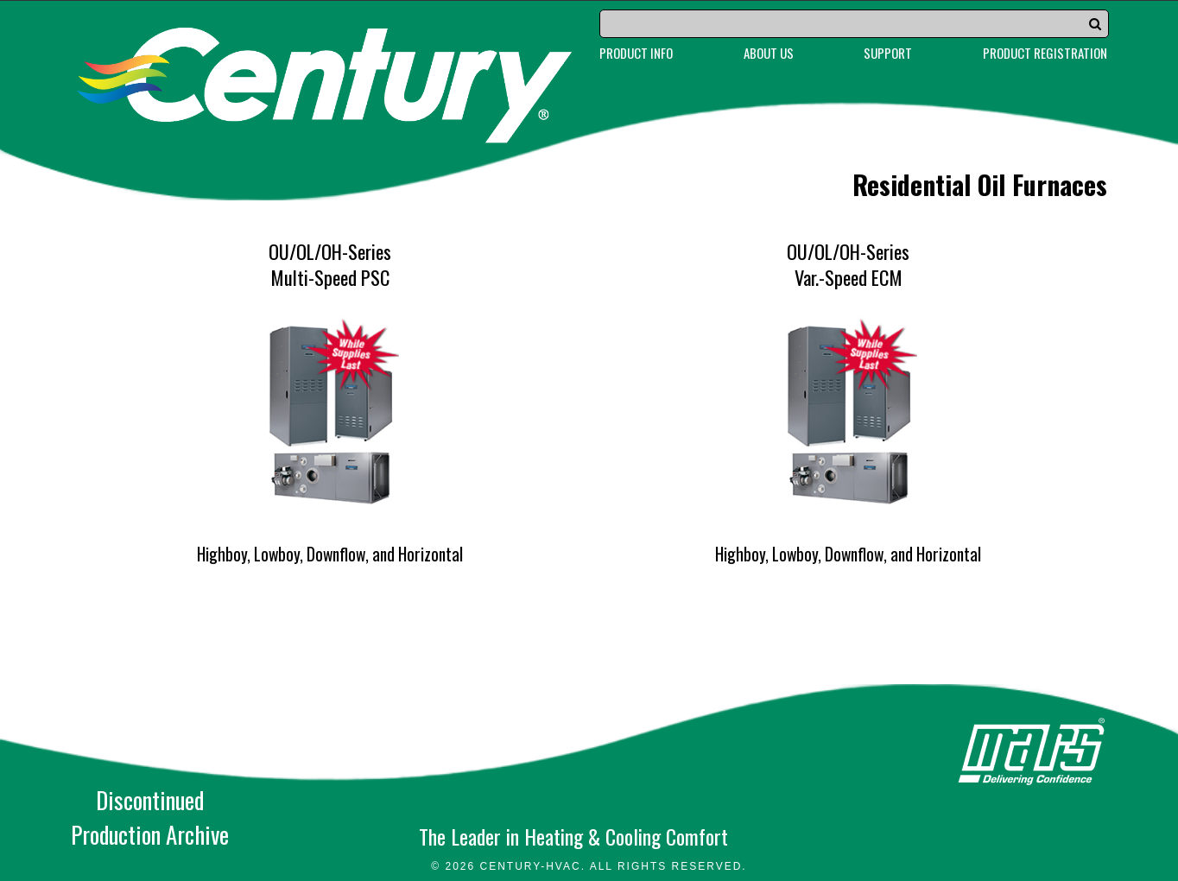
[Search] (854, 24)
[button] (1095, 23)
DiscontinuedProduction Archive (150, 817)
